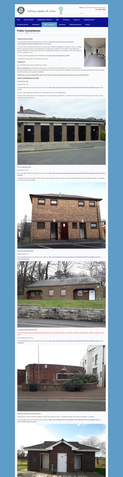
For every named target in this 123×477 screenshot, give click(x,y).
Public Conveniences (49, 24)
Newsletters (62, 24)
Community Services (22, 24)
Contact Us (76, 19)
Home (18, 19)
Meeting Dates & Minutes (44, 20)
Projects (87, 24)
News (57, 19)
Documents (66, 19)
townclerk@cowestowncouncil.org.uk (94, 7)
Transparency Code (89, 19)
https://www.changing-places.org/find (59, 55)
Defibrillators (35, 24)
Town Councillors (29, 19)
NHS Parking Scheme (75, 24)
